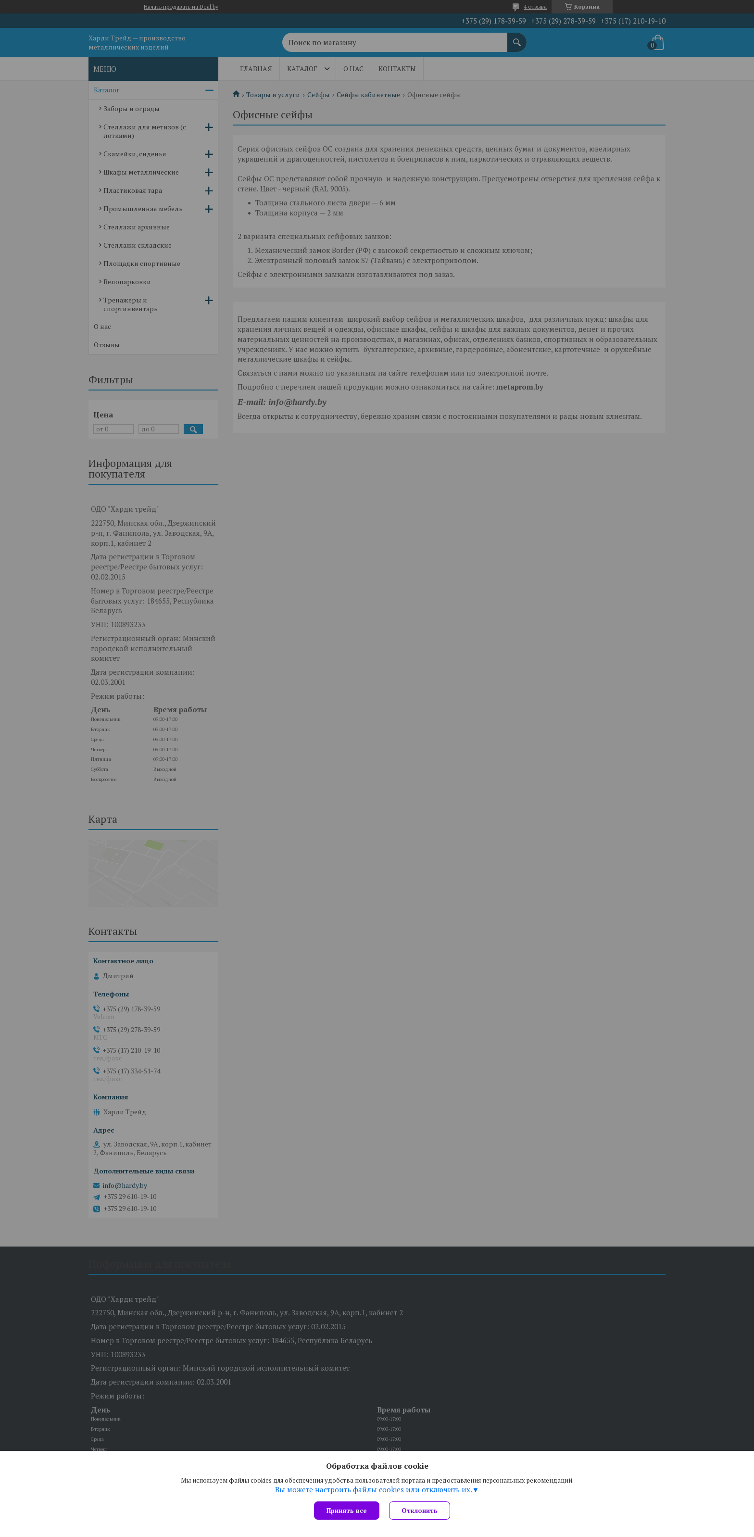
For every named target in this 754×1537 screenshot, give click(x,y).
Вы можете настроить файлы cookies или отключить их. (373, 1489)
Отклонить (420, 1510)
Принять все (347, 1510)
